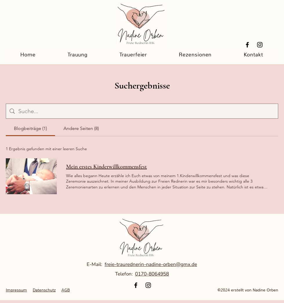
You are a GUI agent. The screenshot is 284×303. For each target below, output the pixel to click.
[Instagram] (259, 44)
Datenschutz (44, 290)
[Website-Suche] (146, 111)
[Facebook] (247, 44)
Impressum (16, 290)
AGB (65, 290)
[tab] (30, 128)
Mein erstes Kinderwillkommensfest (106, 166)
